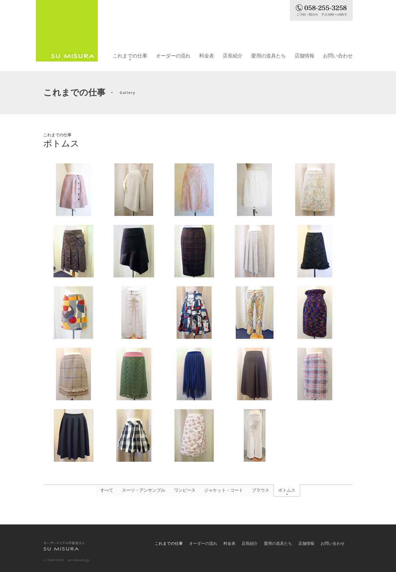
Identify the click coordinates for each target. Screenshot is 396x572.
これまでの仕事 (130, 55)
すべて (106, 490)
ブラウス (260, 490)
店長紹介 (233, 55)
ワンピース (185, 490)
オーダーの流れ (173, 55)
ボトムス (286, 490)
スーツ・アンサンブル (143, 490)
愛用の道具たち (268, 55)
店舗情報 (304, 55)
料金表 (206, 55)
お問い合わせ (338, 55)
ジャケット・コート (223, 490)
